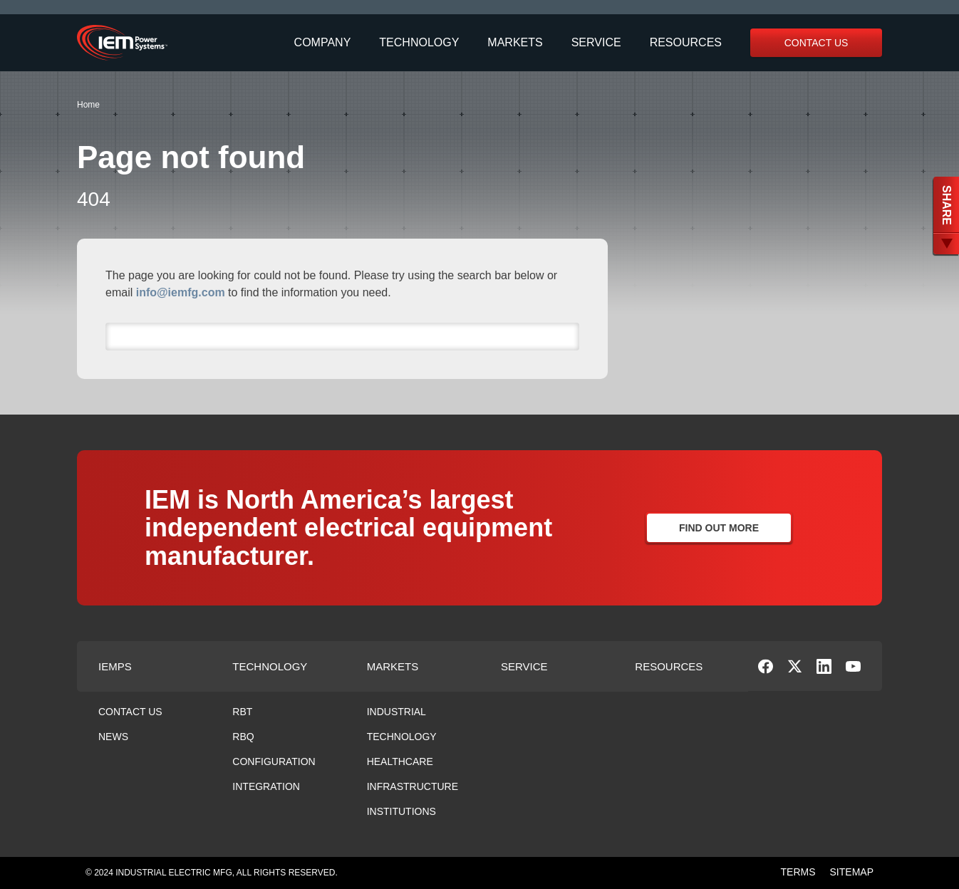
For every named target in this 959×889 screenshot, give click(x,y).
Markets (514, 42)
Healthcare (400, 761)
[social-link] (765, 670)
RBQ (243, 736)
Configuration (273, 761)
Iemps (115, 666)
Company (322, 42)
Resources (686, 42)
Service (596, 42)
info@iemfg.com (180, 292)
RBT (242, 711)
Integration (266, 786)
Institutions (401, 811)
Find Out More (719, 528)
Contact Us (816, 42)
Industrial (396, 711)
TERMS (798, 872)
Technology (419, 42)
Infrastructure (412, 786)
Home (88, 105)
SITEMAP (852, 872)
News (113, 736)
